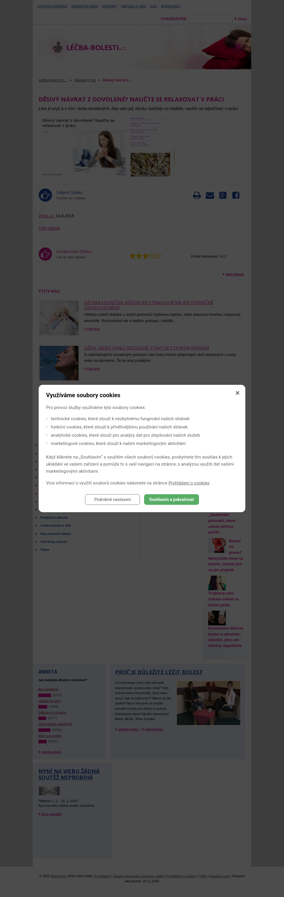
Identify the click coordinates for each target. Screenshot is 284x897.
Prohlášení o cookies (189, 483)
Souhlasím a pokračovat (171, 499)
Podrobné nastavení (112, 499)
